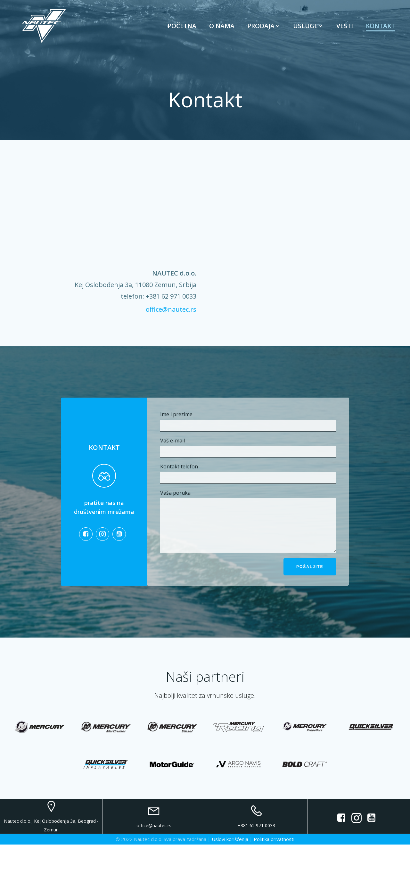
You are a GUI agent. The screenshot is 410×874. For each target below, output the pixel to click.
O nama (221, 28)
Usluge (307, 28)
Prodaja (262, 28)
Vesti (343, 28)
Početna (181, 28)
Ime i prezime (247, 430)
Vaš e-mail (247, 456)
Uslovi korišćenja (230, 869)
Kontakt (379, 28)
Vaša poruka (247, 535)
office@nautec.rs (170, 311)
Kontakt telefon (247, 483)
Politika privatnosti (274, 869)
